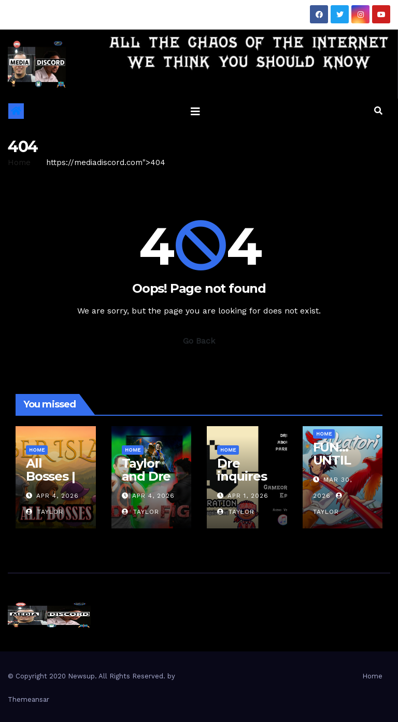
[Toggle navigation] (195, 111)
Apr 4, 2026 (57, 495)
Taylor (44, 511)
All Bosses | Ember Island (50, 483)
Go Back (199, 341)
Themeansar (28, 699)
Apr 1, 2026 (248, 495)
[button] (378, 110)
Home (19, 162)
